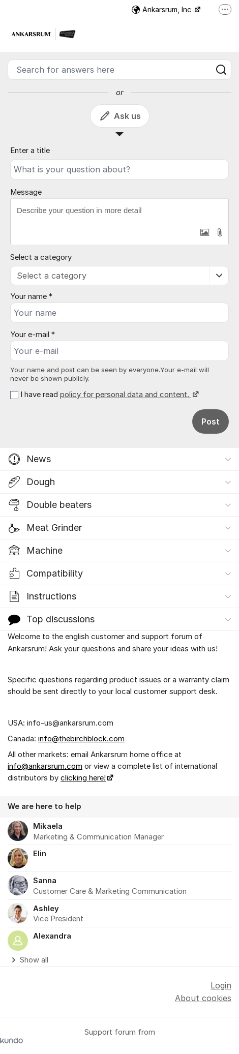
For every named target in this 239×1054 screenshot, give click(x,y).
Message (26, 192)
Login (221, 985)
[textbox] (119, 210)
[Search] (221, 70)
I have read (108, 394)
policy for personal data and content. (125, 394)
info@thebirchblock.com (81, 738)
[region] (119, 881)
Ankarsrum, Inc (162, 9)
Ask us (120, 116)
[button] (204, 232)
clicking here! (83, 777)
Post (210, 421)
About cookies (203, 998)
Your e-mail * (32, 334)
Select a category (41, 257)
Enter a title (30, 150)
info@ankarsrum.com (45, 766)
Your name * (31, 296)
